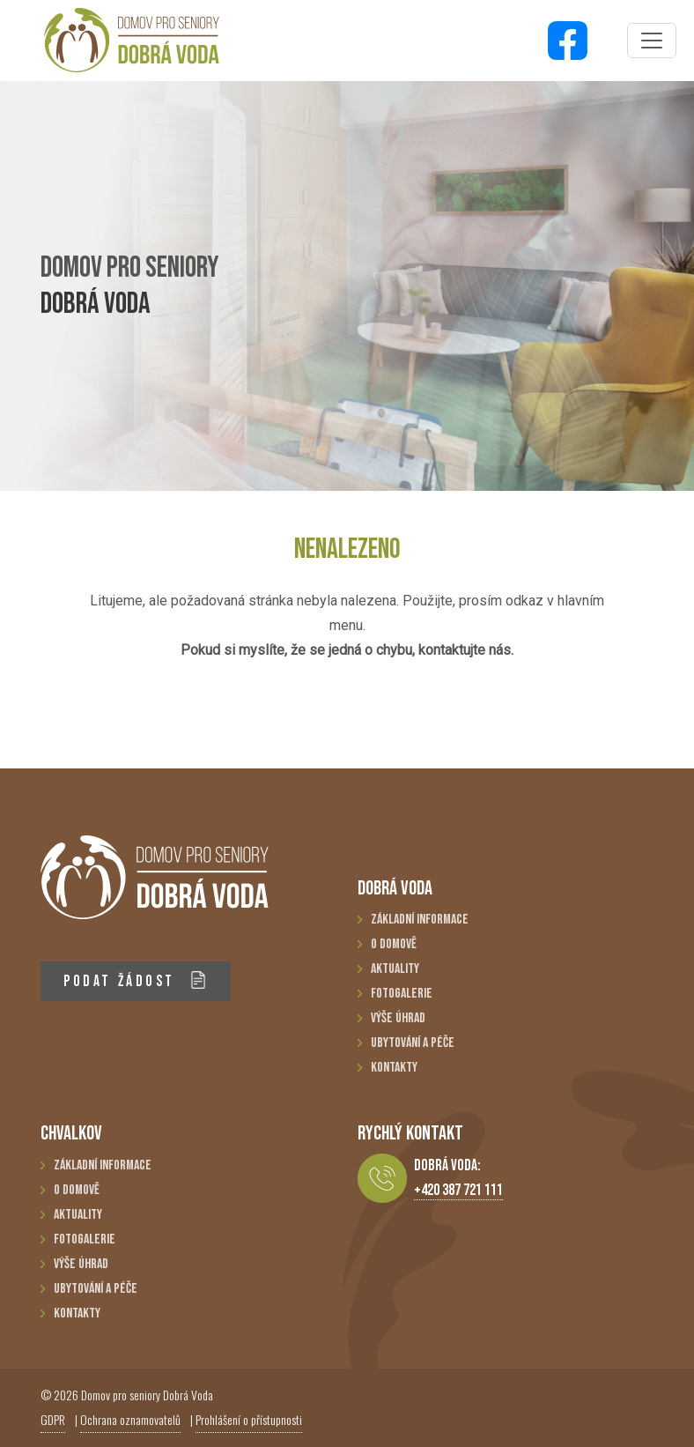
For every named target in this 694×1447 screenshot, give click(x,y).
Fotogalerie (401, 993)
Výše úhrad (398, 1018)
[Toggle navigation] (651, 40)
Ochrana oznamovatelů (130, 1419)
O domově (394, 944)
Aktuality (395, 969)
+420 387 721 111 (458, 1190)
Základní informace (420, 919)
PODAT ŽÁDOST (135, 980)
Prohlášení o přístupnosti (249, 1419)
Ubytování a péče (412, 1043)
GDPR (53, 1419)
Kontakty (394, 1067)
